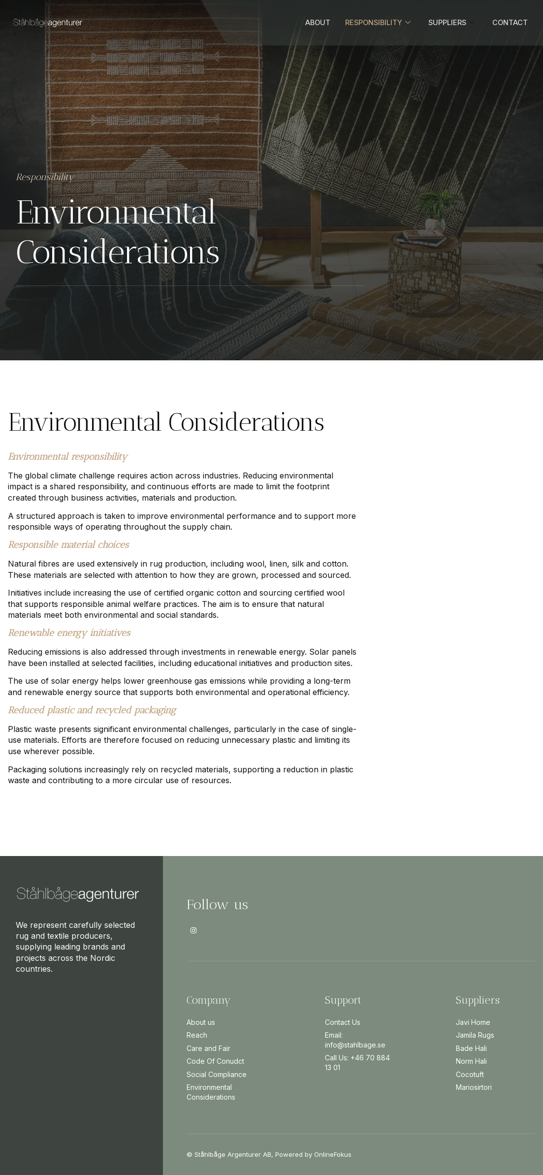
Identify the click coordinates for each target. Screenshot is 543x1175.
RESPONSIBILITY (375, 22)
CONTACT (510, 22)
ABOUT (314, 22)
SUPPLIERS (450, 22)
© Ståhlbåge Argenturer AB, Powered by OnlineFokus (269, 1154)
